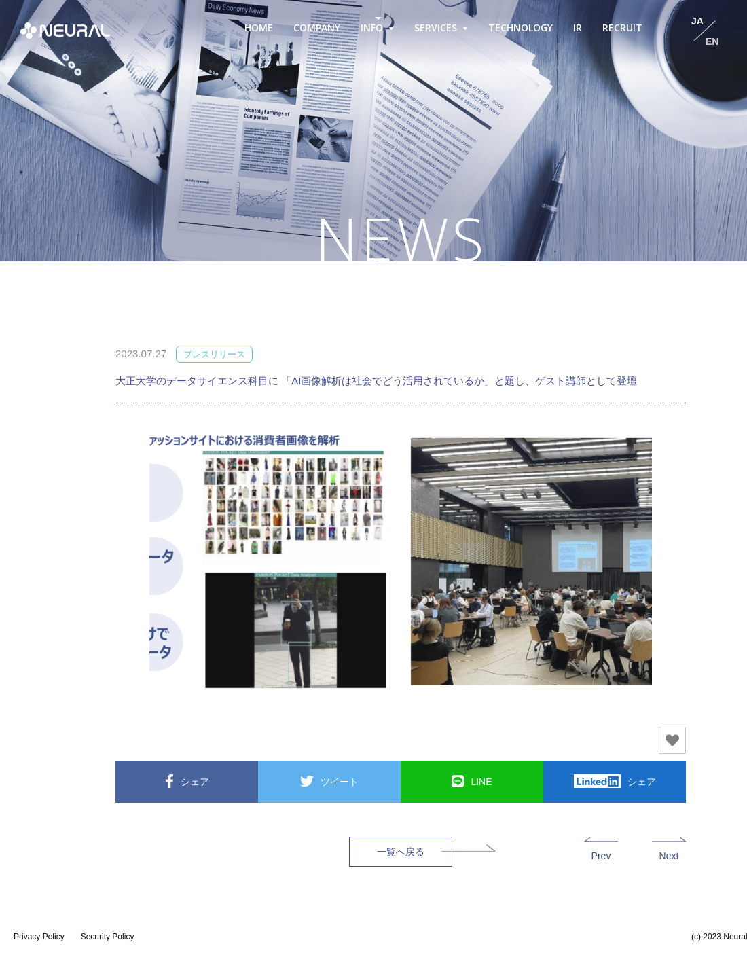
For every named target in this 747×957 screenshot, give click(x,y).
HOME (258, 27)
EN (712, 41)
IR (577, 27)
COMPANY (316, 27)
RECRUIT (622, 27)
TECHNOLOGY (520, 27)
